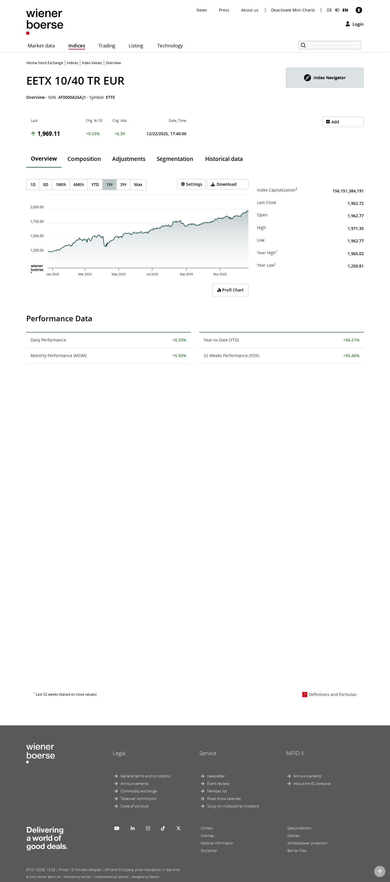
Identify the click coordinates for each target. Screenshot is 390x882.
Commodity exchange (139, 791)
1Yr (109, 184)
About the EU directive (312, 783)
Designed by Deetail (146, 877)
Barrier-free (296, 850)
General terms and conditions (145, 776)
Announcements (135, 783)
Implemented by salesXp (111, 877)
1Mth (61, 184)
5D (45, 184)
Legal (119, 753)
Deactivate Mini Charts (293, 10)
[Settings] (191, 184)
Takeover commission (139, 798)
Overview (44, 158)
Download (227, 184)
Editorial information (217, 843)
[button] (325, 78)
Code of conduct (135, 806)
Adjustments (128, 159)
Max (138, 184)
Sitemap (207, 835)
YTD (95, 184)
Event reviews (218, 783)
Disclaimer (209, 850)
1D (32, 184)
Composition (84, 159)
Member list (217, 791)
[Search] (329, 45)
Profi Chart (230, 290)
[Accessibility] (359, 10)
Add (335, 122)
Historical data (224, 159)
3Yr (123, 184)
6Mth (79, 184)
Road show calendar (224, 798)
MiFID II (295, 753)
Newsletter (216, 776)
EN (345, 10)
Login (355, 24)
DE (329, 10)
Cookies (293, 835)
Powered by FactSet (77, 877)
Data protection (299, 828)
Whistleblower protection (307, 843)
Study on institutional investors (233, 806)
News (201, 10)
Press (224, 10)
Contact (207, 828)
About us (249, 10)
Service (207, 753)
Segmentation (175, 159)
